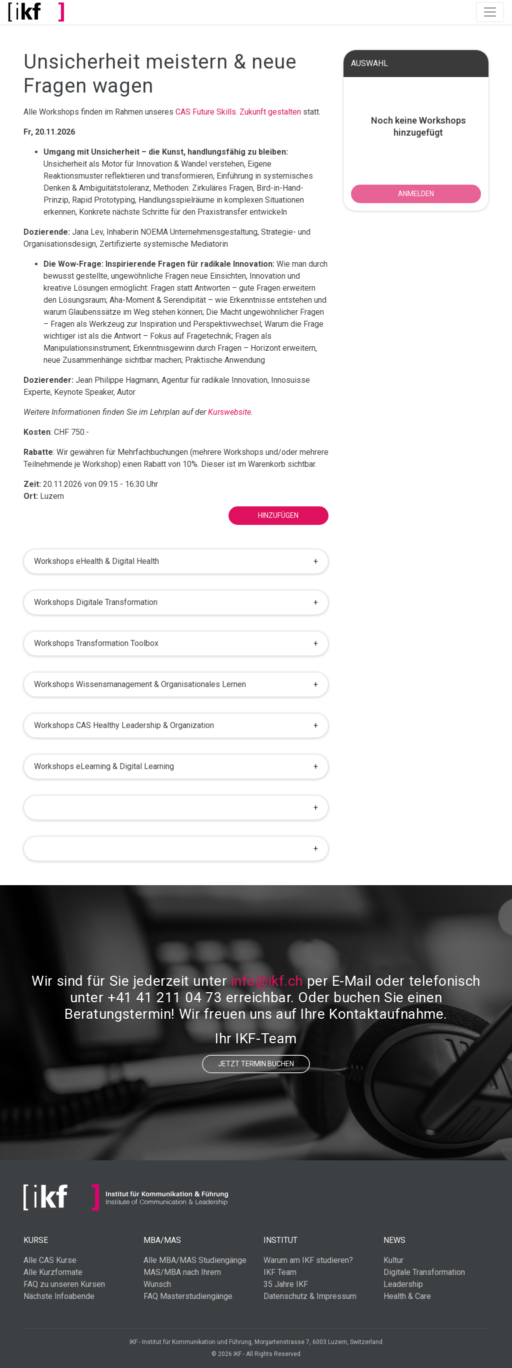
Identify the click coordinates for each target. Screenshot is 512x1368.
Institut (281, 1240)
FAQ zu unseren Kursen (64, 1284)
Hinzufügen (278, 515)
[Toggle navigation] (490, 12)
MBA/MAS (162, 1240)
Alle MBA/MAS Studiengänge (195, 1260)
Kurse (36, 1240)
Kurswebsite (229, 412)
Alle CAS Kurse (50, 1260)
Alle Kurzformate (53, 1272)
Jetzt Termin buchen (256, 1064)
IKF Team (280, 1272)
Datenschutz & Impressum (310, 1296)
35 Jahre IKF (286, 1284)
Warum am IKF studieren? (308, 1260)
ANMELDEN (416, 194)
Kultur (394, 1260)
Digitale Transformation (424, 1272)
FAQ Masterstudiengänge (188, 1296)
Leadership (403, 1284)
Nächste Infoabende (59, 1296)
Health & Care (407, 1296)
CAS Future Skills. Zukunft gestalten (238, 112)
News (395, 1240)
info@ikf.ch (267, 981)
